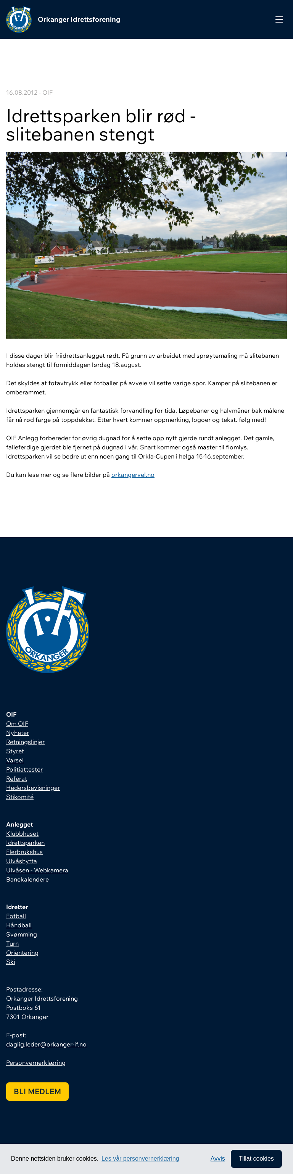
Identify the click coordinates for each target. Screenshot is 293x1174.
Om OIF (17, 723)
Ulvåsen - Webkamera (37, 870)
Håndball (19, 925)
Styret (15, 751)
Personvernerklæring (36, 1062)
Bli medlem (37, 1091)
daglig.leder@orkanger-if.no (46, 1044)
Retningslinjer (25, 742)
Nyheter (17, 732)
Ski (10, 962)
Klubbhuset (22, 833)
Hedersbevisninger (33, 787)
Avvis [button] (217, 1158)
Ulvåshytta (21, 861)
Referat (16, 778)
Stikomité (20, 797)
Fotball (16, 916)
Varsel (15, 760)
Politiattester (24, 769)
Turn (12, 943)
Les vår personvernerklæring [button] (140, 1158)
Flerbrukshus (24, 852)
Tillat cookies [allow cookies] (256, 1158)
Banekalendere (27, 879)
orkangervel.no (133, 474)
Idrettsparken (25, 842)
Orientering (22, 952)
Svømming (21, 934)
